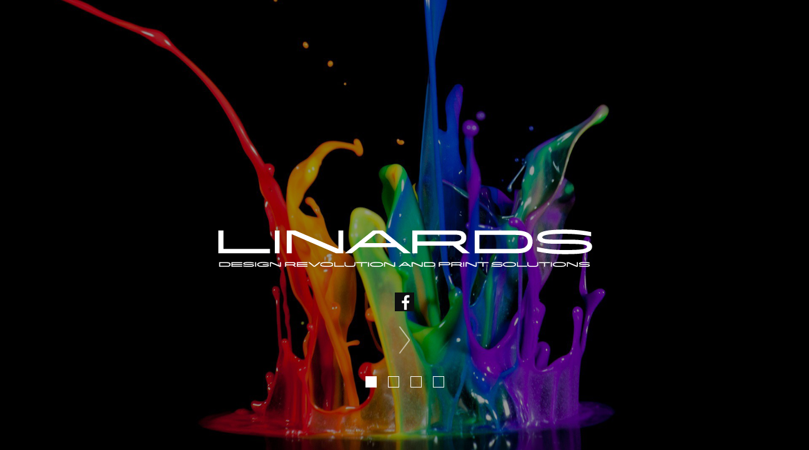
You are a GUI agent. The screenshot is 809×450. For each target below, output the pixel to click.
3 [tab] (416, 382)
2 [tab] (393, 382)
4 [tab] (438, 382)
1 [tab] (371, 382)
